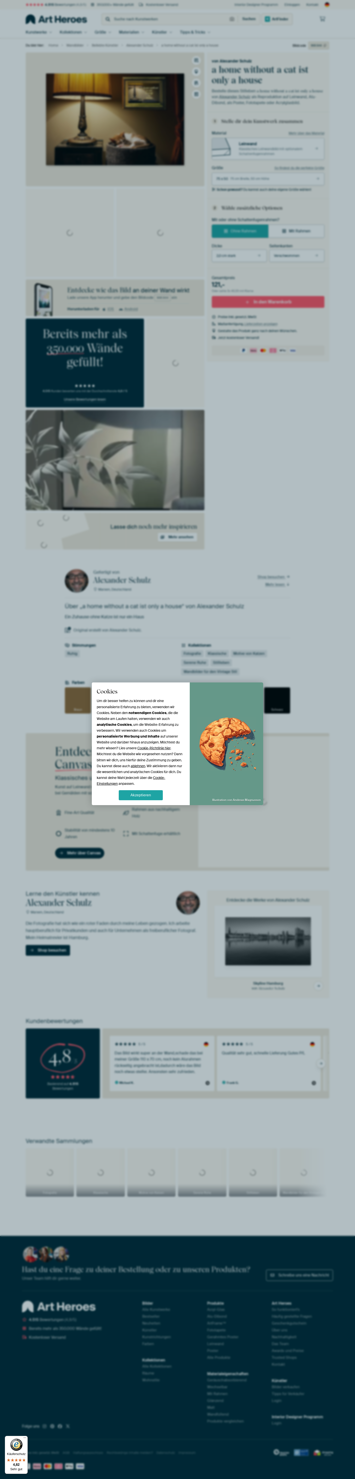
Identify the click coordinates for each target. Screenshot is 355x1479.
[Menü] (25, 1439)
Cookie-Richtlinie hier (153, 748)
